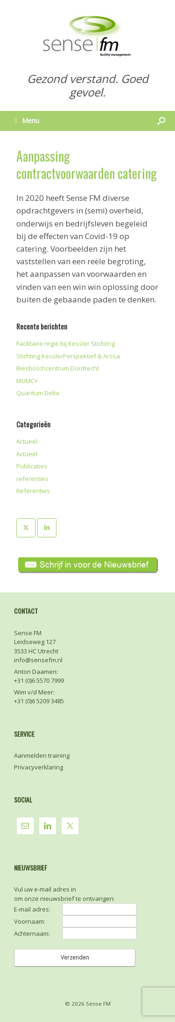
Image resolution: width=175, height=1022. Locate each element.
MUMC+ (27, 381)
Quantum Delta (37, 393)
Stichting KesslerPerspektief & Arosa (68, 356)
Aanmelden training (42, 755)
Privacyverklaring (38, 767)
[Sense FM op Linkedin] (46, 527)
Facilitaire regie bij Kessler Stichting (65, 343)
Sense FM (98, 1003)
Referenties (33, 491)
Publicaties (31, 466)
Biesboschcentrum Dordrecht (57, 368)
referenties (32, 478)
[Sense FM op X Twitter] (25, 527)
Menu (27, 120)
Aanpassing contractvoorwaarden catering (86, 164)
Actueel (26, 441)
